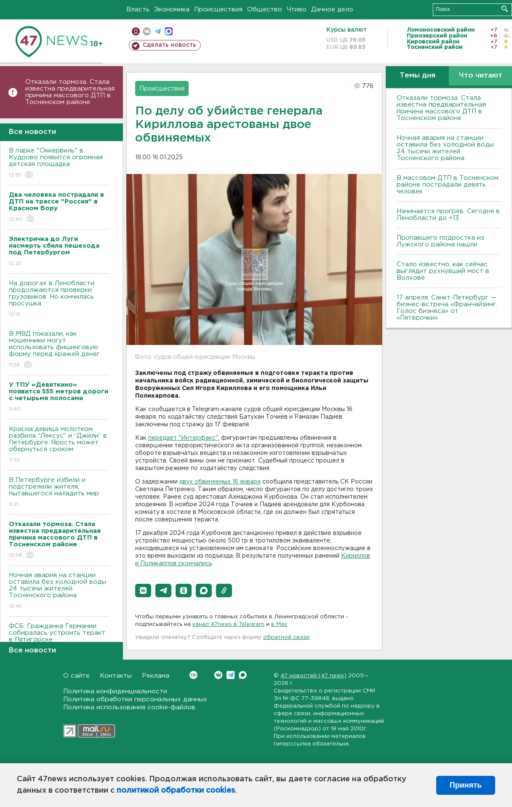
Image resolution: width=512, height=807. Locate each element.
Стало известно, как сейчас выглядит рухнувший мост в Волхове (443, 271)
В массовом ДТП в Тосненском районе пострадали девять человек (448, 184)
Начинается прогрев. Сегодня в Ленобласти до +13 (448, 214)
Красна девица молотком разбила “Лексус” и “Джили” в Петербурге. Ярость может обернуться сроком (59, 445)
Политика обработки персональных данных (135, 699)
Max (243, 675)
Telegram (231, 675)
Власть (137, 9)
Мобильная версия (136, 31)
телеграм (158, 31)
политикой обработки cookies (176, 790)
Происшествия (218, 9)
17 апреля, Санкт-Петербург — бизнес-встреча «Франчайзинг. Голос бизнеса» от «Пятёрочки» (447, 308)
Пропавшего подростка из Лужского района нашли (440, 241)
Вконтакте (193, 675)
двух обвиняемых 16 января (220, 481)
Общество (264, 9)
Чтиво (297, 9)
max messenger (169, 31)
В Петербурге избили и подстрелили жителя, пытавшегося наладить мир (59, 492)
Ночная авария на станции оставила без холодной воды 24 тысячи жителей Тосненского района (59, 591)
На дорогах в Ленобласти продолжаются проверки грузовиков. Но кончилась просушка (59, 299)
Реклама (155, 676)
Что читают (480, 75)
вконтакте (147, 31)
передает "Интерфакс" (183, 438)
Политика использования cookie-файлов (129, 707)
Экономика (171, 9)
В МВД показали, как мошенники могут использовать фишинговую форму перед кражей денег (59, 350)
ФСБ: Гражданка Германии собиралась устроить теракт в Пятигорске (59, 638)
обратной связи (286, 637)
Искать (504, 8)
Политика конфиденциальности (115, 691)
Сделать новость (169, 45)
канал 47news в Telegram (228, 624)
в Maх (279, 624)
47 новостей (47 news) (313, 675)
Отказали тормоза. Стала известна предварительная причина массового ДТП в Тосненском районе (70, 92)
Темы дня (417, 75)
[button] (143, 590)
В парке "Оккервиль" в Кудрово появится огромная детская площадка (59, 163)
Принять (466, 785)
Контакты (116, 676)
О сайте (76, 676)
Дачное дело (332, 9)
